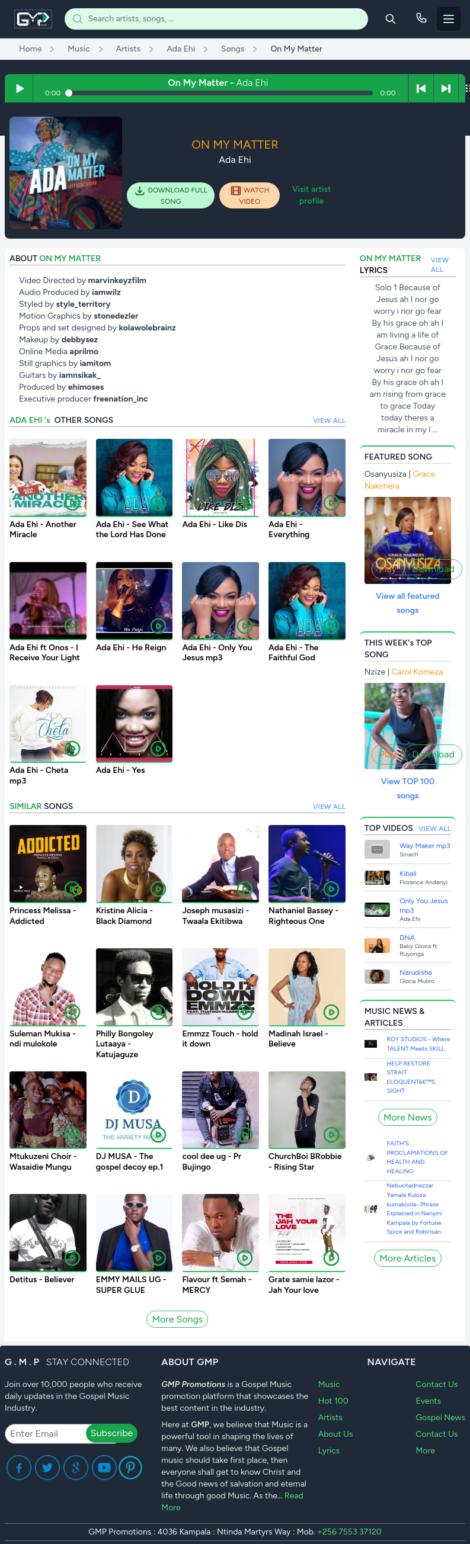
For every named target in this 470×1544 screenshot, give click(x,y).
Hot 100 (333, 1401)
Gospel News (440, 1418)
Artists (330, 1418)
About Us (335, 1434)
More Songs (177, 1319)
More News (407, 1117)
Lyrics (329, 1451)
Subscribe (112, 1433)
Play (388, 568)
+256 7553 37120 (349, 1532)
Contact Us (436, 1384)
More (424, 1451)
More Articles (407, 1258)
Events (428, 1401)
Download (433, 568)
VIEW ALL (329, 420)
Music (329, 1384)
